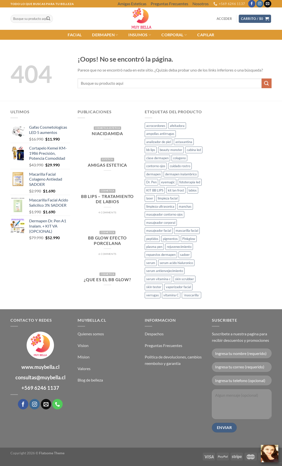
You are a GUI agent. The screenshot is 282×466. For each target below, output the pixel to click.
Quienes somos (91, 333)
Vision (83, 345)
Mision (84, 356)
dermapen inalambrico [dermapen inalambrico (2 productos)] (181, 174)
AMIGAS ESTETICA (107, 165)
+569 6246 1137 (40, 388)
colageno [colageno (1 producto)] (179, 158)
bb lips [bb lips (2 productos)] (150, 150)
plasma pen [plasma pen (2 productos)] (154, 247)
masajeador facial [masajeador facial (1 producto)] (158, 231)
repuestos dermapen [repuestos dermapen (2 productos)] (161, 255)
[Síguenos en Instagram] (259, 3)
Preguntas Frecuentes (169, 3)
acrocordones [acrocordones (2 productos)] (155, 126)
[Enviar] (48, 19)
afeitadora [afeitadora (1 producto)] (177, 126)
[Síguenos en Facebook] (251, 3)
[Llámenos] (57, 404)
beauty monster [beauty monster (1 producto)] (171, 150)
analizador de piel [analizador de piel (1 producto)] (158, 142)
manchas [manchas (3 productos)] (185, 206)
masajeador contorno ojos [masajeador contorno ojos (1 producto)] (164, 214)
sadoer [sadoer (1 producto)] (185, 255)
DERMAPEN (105, 34)
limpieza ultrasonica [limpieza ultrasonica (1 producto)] (160, 206)
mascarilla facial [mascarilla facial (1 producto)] (187, 231)
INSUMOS (139, 34)
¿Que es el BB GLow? (107, 279)
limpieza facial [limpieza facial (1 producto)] (168, 198)
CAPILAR (205, 34)
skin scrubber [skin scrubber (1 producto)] (184, 279)
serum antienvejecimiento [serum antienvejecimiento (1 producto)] (164, 271)
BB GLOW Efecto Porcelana (107, 240)
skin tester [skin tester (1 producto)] (153, 287)
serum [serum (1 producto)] (150, 263)
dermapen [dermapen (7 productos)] (153, 174)
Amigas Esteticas (132, 3)
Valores (84, 368)
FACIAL (75, 34)
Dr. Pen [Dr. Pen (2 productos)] (151, 182)
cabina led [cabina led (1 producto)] (194, 150)
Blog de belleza (90, 380)
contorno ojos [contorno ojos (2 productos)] (155, 166)
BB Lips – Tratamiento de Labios (107, 199)
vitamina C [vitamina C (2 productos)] (171, 295)
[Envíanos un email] (267, 3)
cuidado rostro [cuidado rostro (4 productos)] (180, 166)
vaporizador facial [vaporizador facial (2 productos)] (178, 287)
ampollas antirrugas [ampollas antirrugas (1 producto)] (160, 134)
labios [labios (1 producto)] (192, 190)
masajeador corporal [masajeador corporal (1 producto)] (160, 223)
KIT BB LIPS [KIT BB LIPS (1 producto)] (154, 190)
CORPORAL (174, 34)
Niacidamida (107, 133)
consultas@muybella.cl (40, 377)
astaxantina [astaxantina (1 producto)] (183, 142)
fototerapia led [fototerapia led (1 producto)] (189, 182)
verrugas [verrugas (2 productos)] (152, 295)
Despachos (154, 333)
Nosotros (200, 3)
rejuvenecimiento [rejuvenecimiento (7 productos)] (179, 247)
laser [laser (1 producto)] (149, 198)
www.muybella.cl (40, 367)
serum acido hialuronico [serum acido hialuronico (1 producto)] (176, 263)
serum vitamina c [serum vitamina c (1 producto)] (158, 279)
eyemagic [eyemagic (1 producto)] (168, 182)
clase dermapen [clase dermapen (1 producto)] (157, 158)
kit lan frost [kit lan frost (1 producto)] (176, 190)
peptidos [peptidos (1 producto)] (152, 239)
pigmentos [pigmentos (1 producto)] (170, 239)
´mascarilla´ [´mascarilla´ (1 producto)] (191, 295)
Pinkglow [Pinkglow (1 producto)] (188, 239)
